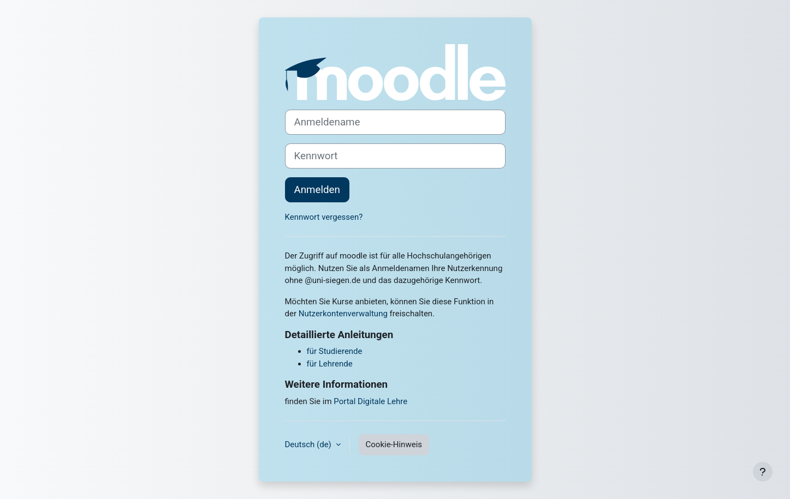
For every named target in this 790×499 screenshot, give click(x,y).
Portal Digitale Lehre (370, 401)
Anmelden (317, 190)
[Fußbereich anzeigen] (763, 472)
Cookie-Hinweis (394, 444)
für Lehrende (330, 364)
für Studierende (335, 351)
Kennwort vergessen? (324, 217)
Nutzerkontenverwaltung (343, 313)
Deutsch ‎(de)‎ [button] (309, 444)
